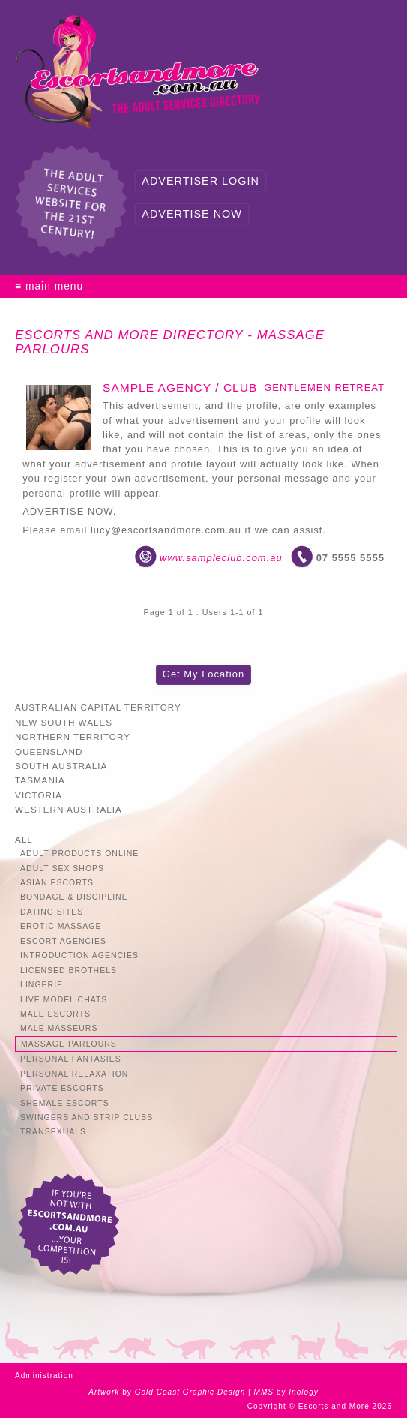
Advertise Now (191, 214)
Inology (304, 1392)
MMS (264, 1392)
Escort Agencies (63, 941)
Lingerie (41, 985)
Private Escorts (62, 1088)
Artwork (103, 1392)
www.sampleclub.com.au (221, 557)
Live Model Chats (63, 1000)
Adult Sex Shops (62, 868)
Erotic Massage (60, 926)
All (24, 839)
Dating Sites (51, 912)
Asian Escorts (57, 883)
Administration (44, 1375)
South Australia (61, 766)
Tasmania (40, 780)
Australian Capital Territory (98, 707)
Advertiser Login (200, 181)
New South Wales (63, 722)
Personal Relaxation (74, 1074)
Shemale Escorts (64, 1103)
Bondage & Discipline (74, 897)
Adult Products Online (79, 853)
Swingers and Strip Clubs (86, 1117)
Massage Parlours (69, 1044)
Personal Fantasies (70, 1059)
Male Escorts (55, 1014)
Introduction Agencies (79, 955)
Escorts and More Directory (129, 335)
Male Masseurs (58, 1028)
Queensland (48, 751)
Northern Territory (72, 736)
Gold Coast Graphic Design (190, 1392)
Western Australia (68, 809)
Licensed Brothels (68, 970)
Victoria (38, 795)
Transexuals (53, 1132)
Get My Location (203, 674)
